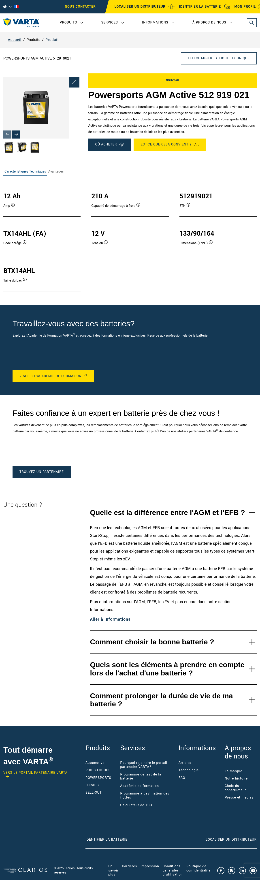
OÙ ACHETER (110, 144)
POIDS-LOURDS (98, 770)
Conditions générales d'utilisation (173, 870)
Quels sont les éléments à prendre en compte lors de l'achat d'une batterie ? (167, 669)
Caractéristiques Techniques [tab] (25, 171)
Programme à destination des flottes (144, 795)
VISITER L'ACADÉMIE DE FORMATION (50, 376)
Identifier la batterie (106, 839)
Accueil (14, 39)
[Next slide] (16, 134)
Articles (185, 762)
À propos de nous (209, 22)
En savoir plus (113, 870)
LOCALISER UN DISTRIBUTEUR (145, 6)
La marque (233, 771)
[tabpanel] (130, 237)
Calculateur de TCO (136, 805)
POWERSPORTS (98, 777)
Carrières (129, 866)
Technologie (189, 770)
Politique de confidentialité (198, 868)
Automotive (94, 762)
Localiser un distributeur (231, 839)
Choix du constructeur (235, 788)
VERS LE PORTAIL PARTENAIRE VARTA (35, 773)
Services (109, 22)
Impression (150, 866)
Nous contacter (80, 6)
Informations (155, 22)
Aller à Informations (110, 619)
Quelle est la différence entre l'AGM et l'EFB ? (167, 512)
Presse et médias (239, 797)
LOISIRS (92, 785)
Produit (52, 39)
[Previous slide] (7, 134)
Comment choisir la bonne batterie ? (152, 642)
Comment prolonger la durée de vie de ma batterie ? (161, 700)
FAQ (182, 777)
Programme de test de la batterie (140, 776)
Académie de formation (139, 786)
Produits (68, 22)
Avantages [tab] (56, 171)
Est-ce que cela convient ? (170, 144)
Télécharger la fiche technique (219, 58)
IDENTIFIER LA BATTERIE (204, 6)
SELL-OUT (93, 792)
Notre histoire (236, 778)
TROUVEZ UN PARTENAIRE (41, 472)
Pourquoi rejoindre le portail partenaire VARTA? (143, 764)
